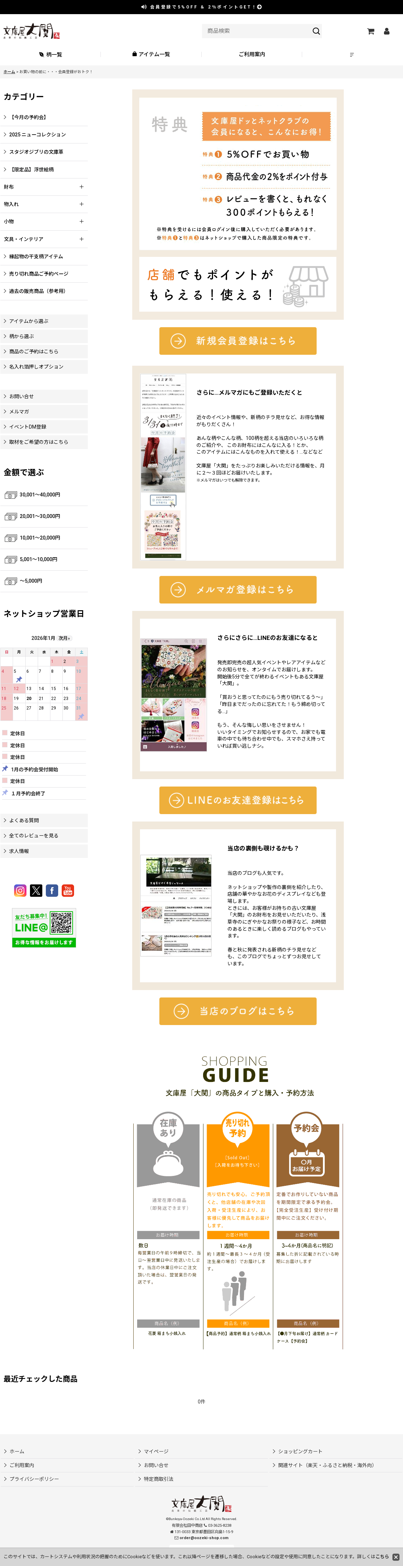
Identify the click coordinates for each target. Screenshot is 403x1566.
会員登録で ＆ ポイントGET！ (202, 7)
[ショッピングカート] (370, 31)
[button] (352, 54)
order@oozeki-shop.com (203, 1538)
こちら (382, 1556)
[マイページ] (386, 31)
